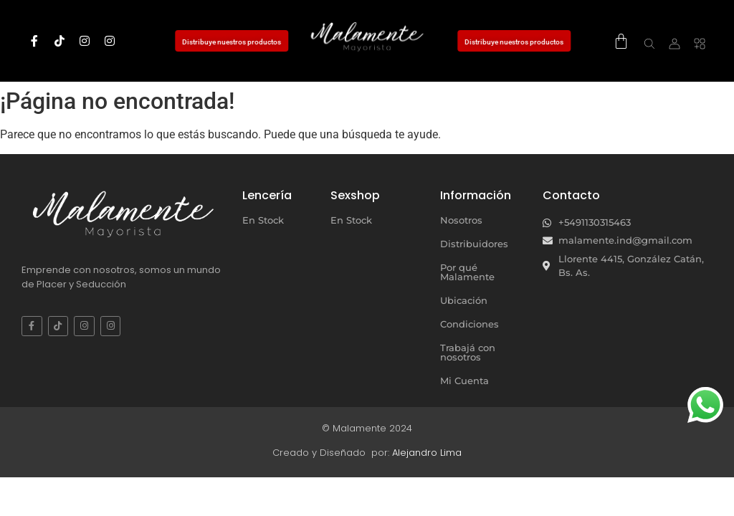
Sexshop (355, 195)
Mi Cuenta (464, 380)
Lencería (267, 195)
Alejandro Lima (427, 452)
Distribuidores (474, 243)
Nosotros (461, 220)
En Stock (263, 220)
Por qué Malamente (467, 272)
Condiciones (469, 324)
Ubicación (463, 300)
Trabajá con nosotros (467, 352)
